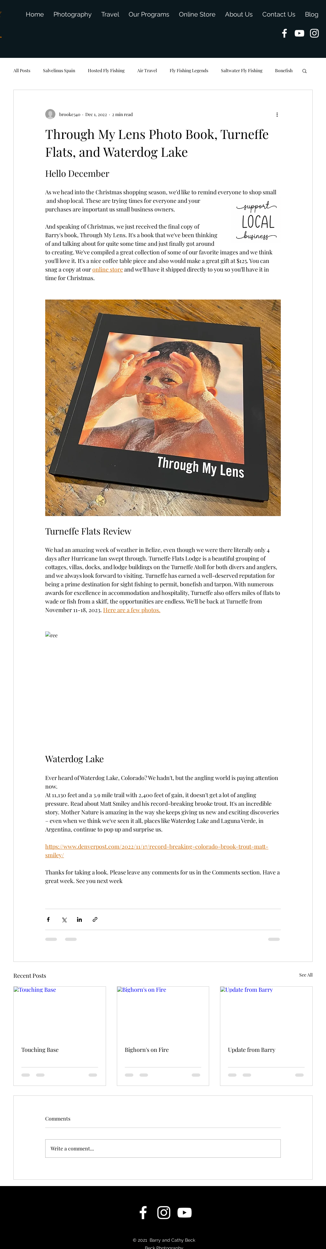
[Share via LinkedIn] (79, 919)
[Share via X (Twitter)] (64, 919)
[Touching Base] (60, 1012)
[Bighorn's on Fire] (163, 1012)
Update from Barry (251, 1049)
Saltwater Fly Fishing (241, 70)
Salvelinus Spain (59, 70)
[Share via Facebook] (48, 919)
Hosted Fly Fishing (106, 70)
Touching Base (40, 1049)
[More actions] (277, 114)
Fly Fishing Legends (189, 70)
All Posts (21, 70)
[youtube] (299, 33)
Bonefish (284, 70)
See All (306, 975)
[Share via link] (95, 919)
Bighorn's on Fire (147, 1049)
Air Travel (147, 70)
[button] (304, 70)
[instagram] (314, 33)
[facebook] (284, 33)
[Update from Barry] (266, 1012)
